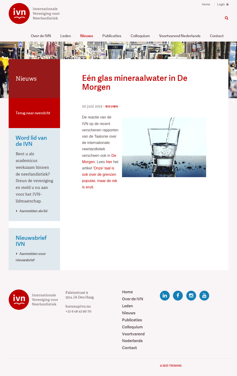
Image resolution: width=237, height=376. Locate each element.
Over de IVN (41, 35)
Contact (217, 35)
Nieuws (86, 35)
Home (206, 4)
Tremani (175, 366)
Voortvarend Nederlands (180, 35)
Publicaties (111, 35)
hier (109, 162)
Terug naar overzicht (33, 113)
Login (222, 4)
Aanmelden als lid (33, 211)
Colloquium (140, 35)
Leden (65, 35)
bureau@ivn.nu (78, 306)
